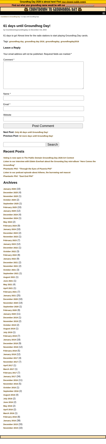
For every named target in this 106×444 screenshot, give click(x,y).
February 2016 (10, 422)
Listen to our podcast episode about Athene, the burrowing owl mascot (36, 178)
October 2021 (9, 275)
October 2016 (9, 393)
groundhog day (16, 41)
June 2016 (8, 408)
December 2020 (10, 305)
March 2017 (8, 375)
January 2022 (9, 264)
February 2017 (10, 378)
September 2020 (10, 312)
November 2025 (10, 202)
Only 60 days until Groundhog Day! (31, 138)
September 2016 (10, 397)
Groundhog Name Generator (80, 5)
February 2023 (10, 246)
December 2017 (10, 364)
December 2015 (10, 430)
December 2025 (10, 198)
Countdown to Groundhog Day (10, 16)
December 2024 (10, 220)
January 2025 (9, 216)
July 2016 (7, 404)
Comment (8, 60)
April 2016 (8, 415)
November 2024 (10, 224)
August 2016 (9, 400)
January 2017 (9, 382)
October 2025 (9, 205)
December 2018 (10, 349)
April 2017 (8, 371)
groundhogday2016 (70, 41)
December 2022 (10, 253)
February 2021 (10, 297)
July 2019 (7, 338)
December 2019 (10, 323)
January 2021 (9, 301)
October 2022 (9, 257)
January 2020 (9, 319)
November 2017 (10, 367)
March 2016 (8, 419)
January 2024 (9, 235)
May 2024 (7, 227)
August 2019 (9, 334)
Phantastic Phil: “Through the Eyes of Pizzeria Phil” (27, 174)
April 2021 (8, 294)
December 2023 (10, 238)
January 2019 (9, 345)
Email (6, 110)
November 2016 (10, 389)
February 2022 (10, 260)
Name (7, 99)
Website (7, 120)
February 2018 (10, 356)
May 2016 (7, 411)
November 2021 (10, 272)
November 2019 (10, 327)
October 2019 (9, 330)
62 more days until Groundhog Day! (36, 141)
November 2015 (10, 433)
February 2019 (10, 341)
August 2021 (9, 283)
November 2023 (10, 242)
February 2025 (10, 213)
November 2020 (10, 308)
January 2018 (9, 360)
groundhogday (52, 41)
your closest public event (73, 2)
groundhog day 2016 (34, 41)
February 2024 (10, 231)
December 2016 (10, 386)
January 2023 (9, 250)
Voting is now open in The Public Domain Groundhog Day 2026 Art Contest (38, 163)
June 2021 (8, 286)
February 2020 (10, 316)
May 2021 (7, 290)
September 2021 (10, 279)
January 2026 (9, 194)
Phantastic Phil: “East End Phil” (18, 182)
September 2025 (10, 209)
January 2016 (9, 426)
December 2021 (10, 268)
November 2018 (10, 352)
